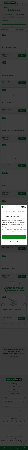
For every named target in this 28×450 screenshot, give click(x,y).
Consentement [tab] (6, 211)
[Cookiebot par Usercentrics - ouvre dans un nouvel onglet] (20, 207)
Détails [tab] (14, 211)
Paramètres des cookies (14, 242)
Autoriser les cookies (14, 237)
